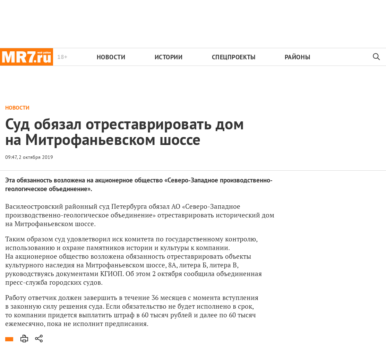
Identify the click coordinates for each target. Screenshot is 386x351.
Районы (297, 57)
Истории (169, 57)
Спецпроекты (234, 57)
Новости (111, 57)
